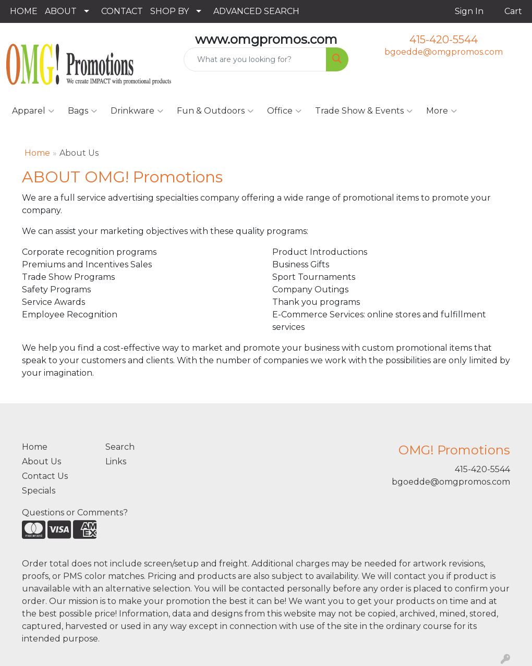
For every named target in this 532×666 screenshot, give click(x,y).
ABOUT (61, 11)
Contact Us (45, 476)
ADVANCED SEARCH (256, 11)
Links (115, 461)
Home (37, 153)
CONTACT (122, 11)
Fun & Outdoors (215, 111)
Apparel (33, 111)
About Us (41, 461)
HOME (24, 11)
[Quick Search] (255, 59)
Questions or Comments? (75, 512)
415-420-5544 (443, 39)
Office (284, 111)
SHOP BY (169, 11)
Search (120, 447)
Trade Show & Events (364, 111)
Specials (38, 491)
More (441, 111)
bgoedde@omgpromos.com (443, 52)
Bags (82, 111)
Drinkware (137, 111)
